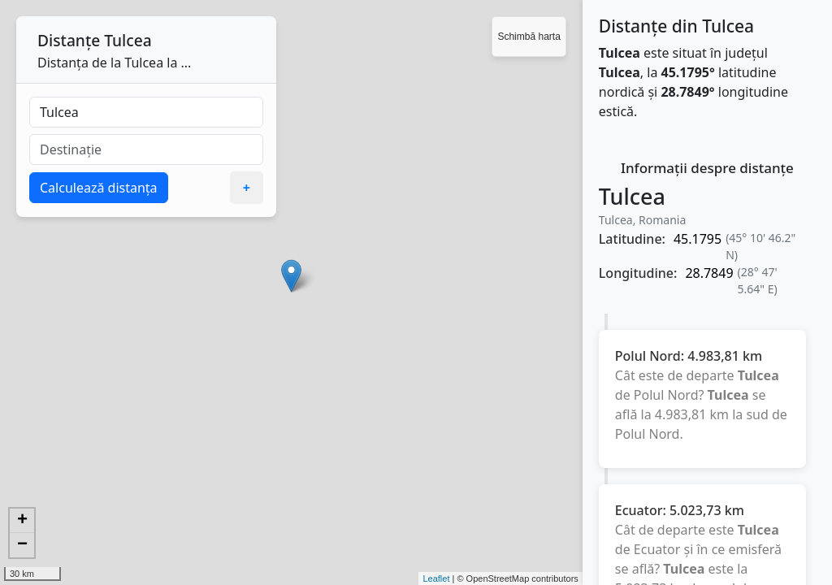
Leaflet (435, 578)
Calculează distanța (99, 188)
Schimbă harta (528, 36)
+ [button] (22, 521)
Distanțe (68, 40)
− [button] (22, 545)
